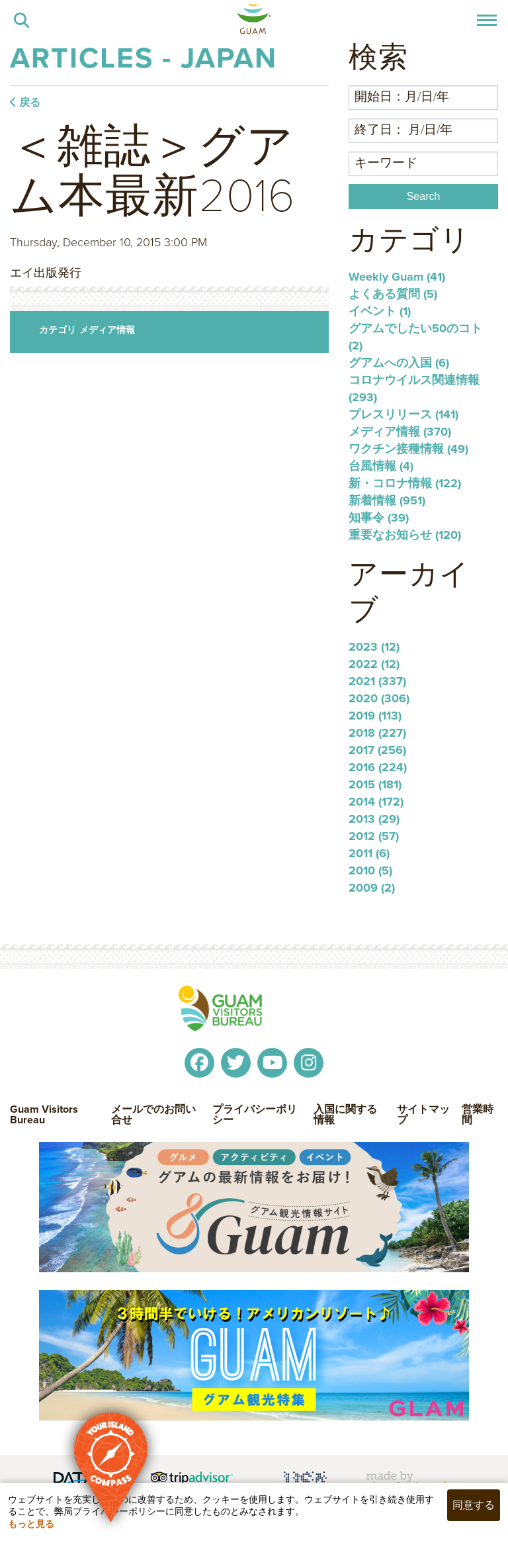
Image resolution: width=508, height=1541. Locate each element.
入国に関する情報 (345, 1114)
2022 (374, 664)
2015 (375, 784)
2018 (377, 732)
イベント (380, 311)
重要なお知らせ (405, 534)
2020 (379, 698)
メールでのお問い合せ (153, 1114)
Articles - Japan (143, 57)
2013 (374, 818)
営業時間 (477, 1114)
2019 (375, 715)
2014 (376, 801)
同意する (473, 1505)
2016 (378, 767)
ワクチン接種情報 (408, 448)
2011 (369, 853)
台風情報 (381, 466)
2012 (374, 836)
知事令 (379, 517)
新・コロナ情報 (405, 483)
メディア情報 (107, 329)
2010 (370, 870)
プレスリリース (403, 414)
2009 (372, 887)
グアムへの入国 (399, 362)
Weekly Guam (397, 276)
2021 (377, 681)
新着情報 (387, 500)
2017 (377, 750)
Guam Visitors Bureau (44, 1114)
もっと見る (31, 1523)
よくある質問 (393, 294)
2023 (374, 646)
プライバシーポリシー (254, 1114)
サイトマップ (423, 1114)
